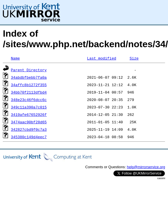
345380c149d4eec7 (29, 136)
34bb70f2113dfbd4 (29, 92)
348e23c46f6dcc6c (29, 99)
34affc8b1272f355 (29, 84)
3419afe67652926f (29, 114)
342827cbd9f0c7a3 (29, 129)
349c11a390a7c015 (29, 107)
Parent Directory (29, 69)
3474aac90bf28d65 (29, 121)
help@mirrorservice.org (146, 167)
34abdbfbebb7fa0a (29, 77)
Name (15, 58)
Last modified (101, 58)
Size (134, 58)
